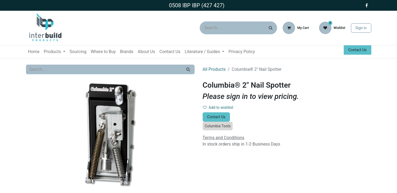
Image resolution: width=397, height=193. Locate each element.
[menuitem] (34, 51)
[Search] (270, 27)
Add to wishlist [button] (218, 107)
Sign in (361, 28)
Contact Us (357, 50)
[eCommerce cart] (295, 28)
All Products (214, 69)
